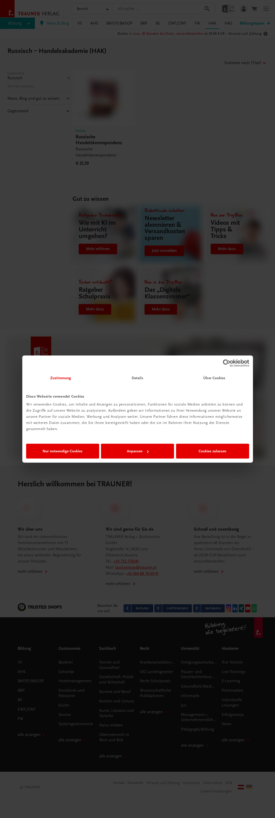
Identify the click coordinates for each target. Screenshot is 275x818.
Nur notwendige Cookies (63, 451)
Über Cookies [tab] (214, 378)
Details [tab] (138, 378)
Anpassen (138, 451)
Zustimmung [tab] (60, 378)
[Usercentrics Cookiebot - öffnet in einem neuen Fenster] (226, 363)
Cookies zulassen (212, 451)
